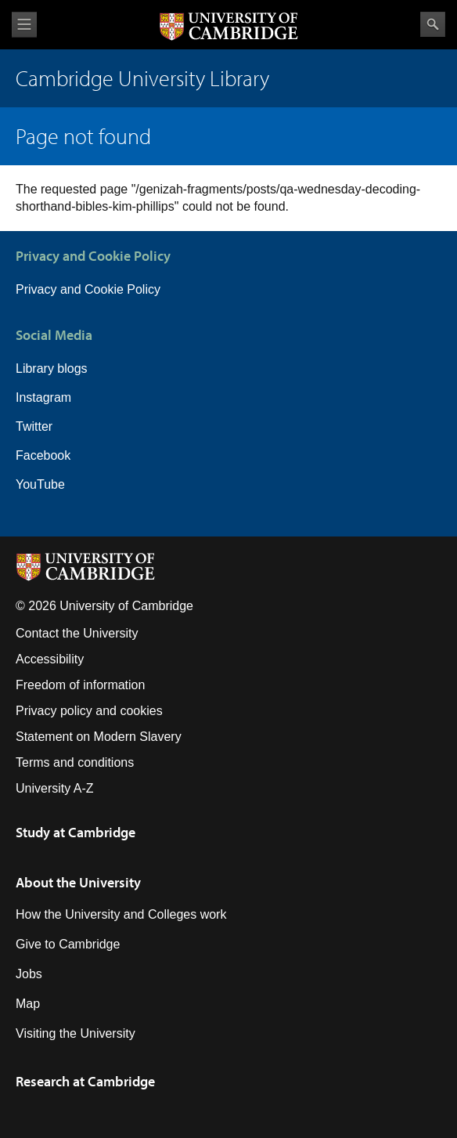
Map (28, 1003)
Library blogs (52, 368)
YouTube (40, 484)
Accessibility (50, 659)
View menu (24, 25)
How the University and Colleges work (121, 914)
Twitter (34, 426)
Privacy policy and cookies (89, 710)
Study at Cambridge (75, 832)
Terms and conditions (75, 762)
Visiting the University (75, 1033)
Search (432, 24)
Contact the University (77, 633)
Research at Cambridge (85, 1081)
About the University (78, 882)
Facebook (43, 455)
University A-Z (55, 788)
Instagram (43, 397)
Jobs (29, 974)
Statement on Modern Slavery (99, 736)
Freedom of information (80, 685)
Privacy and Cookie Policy (88, 289)
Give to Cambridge (68, 944)
